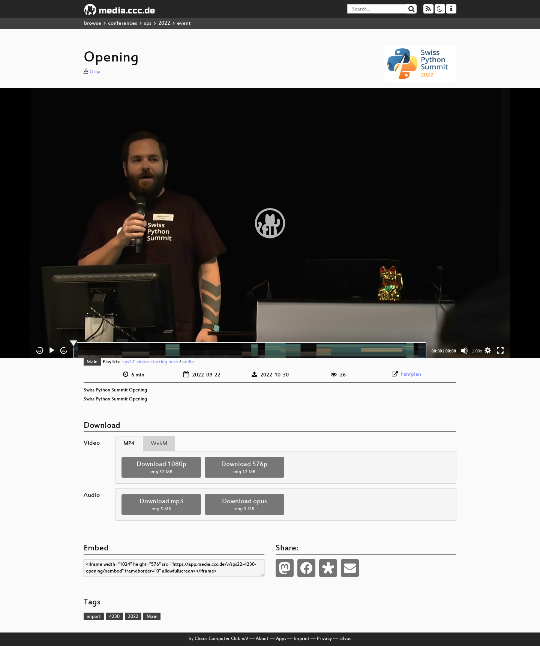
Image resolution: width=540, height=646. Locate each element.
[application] (270, 223)
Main (92, 362)
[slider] (250, 350)
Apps (281, 639)
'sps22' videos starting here (150, 362)
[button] (270, 223)
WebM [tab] (159, 444)
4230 (114, 616)
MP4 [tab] (128, 444)
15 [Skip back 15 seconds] (40, 350)
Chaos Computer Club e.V (221, 639)
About (262, 639)
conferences (122, 23)
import (94, 616)
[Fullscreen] (500, 350)
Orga (95, 72)
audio (188, 362)
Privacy (324, 639)
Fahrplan (411, 374)
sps (148, 23)
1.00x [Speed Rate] (477, 351)
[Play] (52, 350)
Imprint (301, 639)
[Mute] (464, 350)
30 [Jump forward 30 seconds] (64, 350)
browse (92, 23)
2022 (164, 23)
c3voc (345, 639)
